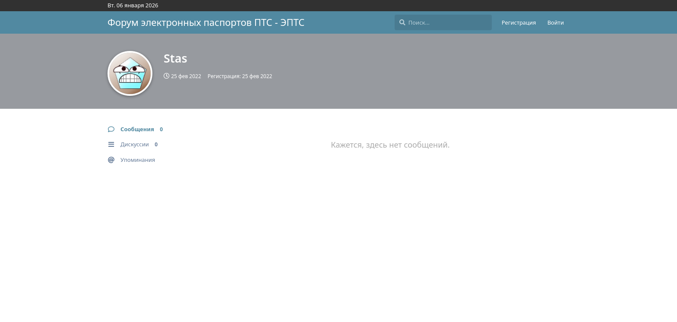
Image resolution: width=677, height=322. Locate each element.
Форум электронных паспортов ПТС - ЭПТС (206, 22)
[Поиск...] (443, 22)
